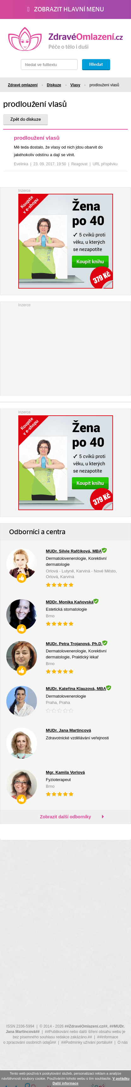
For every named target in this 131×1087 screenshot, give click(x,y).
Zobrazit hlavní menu (65, 9)
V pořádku (120, 1078)
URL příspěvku (105, 164)
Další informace (66, 1083)
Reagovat (79, 164)
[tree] (65, 152)
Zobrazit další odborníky (65, 816)
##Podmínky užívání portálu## (86, 1042)
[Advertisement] (65, 347)
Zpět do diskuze (25, 119)
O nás (122, 1042)
